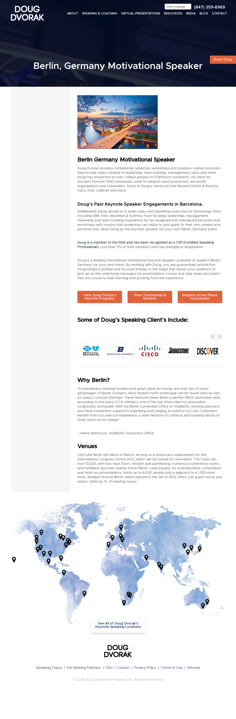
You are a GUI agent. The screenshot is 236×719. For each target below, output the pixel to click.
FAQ (109, 668)
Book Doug (223, 59)
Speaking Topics (49, 668)
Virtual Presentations (140, 13)
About (72, 13)
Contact (219, 13)
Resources (173, 13)
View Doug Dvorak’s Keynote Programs (99, 297)
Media (191, 13)
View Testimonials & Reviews (150, 297)
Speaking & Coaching (99, 13)
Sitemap (193, 668)
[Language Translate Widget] (178, 6)
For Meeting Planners (84, 668)
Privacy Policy (145, 668)
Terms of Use (172, 668)
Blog (204, 13)
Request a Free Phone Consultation (199, 297)
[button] (219, 336)
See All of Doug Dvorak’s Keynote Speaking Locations (118, 625)
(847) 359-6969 (209, 7)
